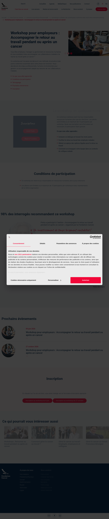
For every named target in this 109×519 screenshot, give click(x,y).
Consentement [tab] (18, 243)
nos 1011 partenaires (23, 254)
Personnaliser (54, 280)
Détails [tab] (42, 243)
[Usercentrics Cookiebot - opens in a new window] (91, 237)
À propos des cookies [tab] (90, 243)
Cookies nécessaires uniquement (23, 280)
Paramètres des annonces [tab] (66, 243)
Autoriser (85, 280)
